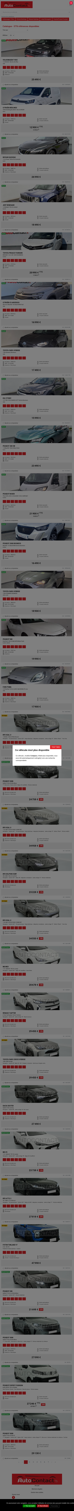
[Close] (71, 2)
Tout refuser (43, 1506)
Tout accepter (29, 1506)
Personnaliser (54, 1506)
